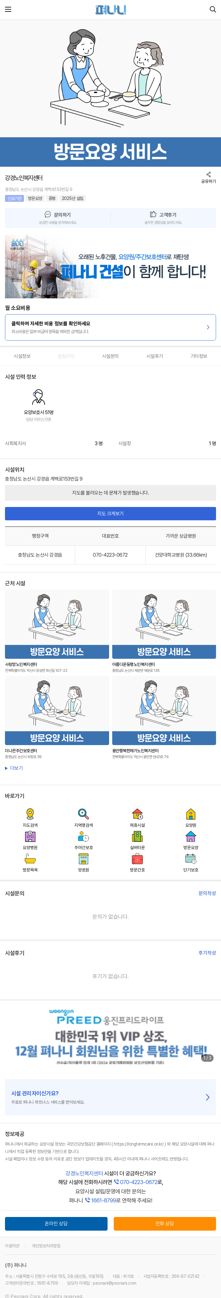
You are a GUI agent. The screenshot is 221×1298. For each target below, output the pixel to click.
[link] (110, 266)
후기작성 (207, 953)
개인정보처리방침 (46, 1245)
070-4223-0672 (110, 555)
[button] (58, 218)
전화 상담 (164, 1224)
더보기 (16, 768)
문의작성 (207, 893)
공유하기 (208, 181)
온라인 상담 (56, 1224)
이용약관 (12, 1245)
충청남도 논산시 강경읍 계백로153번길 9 (38, 189)
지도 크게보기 (110, 514)
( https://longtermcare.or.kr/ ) (139, 1144)
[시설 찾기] (213, 9)
